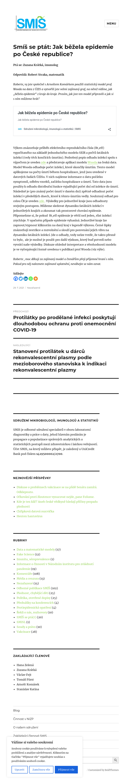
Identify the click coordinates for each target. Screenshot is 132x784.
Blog (16, 710)
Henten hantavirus (29, 516)
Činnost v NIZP (23, 719)
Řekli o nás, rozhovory (32, 612)
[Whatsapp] (31, 278)
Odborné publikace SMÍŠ (33, 588)
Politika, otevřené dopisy (34, 598)
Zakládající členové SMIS (30, 736)
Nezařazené (33, 287)
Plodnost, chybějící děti (32, 593)
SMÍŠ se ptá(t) (26, 617)
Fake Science (25, 554)
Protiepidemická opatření (34, 607)
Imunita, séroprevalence (33, 559)
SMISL (21, 622)
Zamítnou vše (41, 769)
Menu (111, 23)
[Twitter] (21, 278)
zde (43, 162)
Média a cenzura (28, 578)
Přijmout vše (66, 769)
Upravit (20, 769)
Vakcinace (23, 631)
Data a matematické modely (36, 549)
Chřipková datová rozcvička (35, 511)
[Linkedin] (26, 278)
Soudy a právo (26, 627)
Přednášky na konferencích (35, 602)
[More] (36, 278)
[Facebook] (16, 278)
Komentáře (24, 573)
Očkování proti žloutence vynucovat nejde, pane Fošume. (55, 497)
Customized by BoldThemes (103, 770)
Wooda (93, 162)
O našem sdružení (25, 727)
